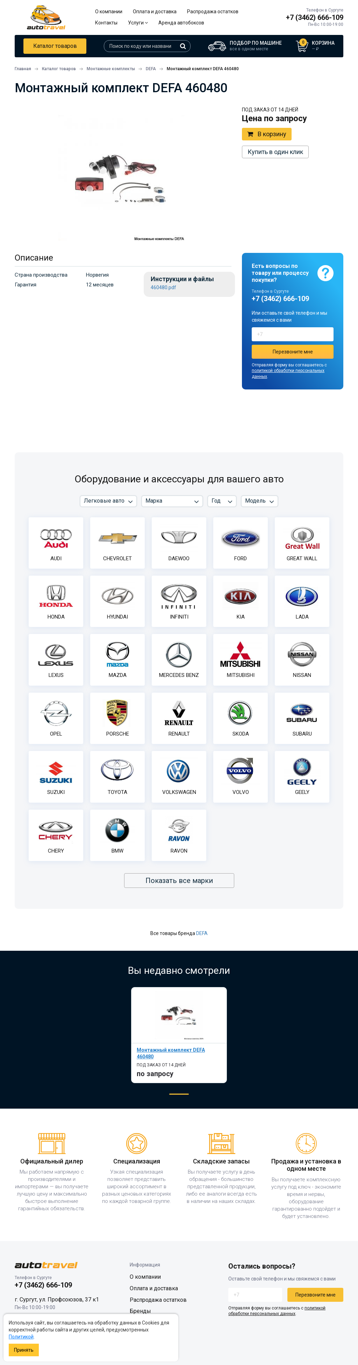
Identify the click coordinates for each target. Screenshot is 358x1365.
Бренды (140, 1311)
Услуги (138, 22)
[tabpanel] (179, 1035)
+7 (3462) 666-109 (314, 17)
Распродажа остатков (212, 11)
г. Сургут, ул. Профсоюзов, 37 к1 (57, 1299)
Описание (34, 258)
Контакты (106, 22)
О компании (108, 11)
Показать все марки (179, 880)
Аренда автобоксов (181, 22)
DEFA (202, 933)
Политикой (21, 1337)
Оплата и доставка (155, 11)
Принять (24, 1350)
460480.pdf (163, 288)
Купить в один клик (275, 151)
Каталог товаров (55, 46)
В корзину (266, 134)
